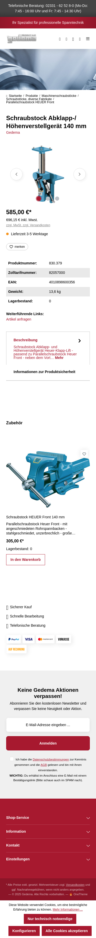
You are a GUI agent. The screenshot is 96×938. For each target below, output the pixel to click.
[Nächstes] (79, 174)
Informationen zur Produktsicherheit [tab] (44, 372)
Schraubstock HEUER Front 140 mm (35, 517)
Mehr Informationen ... (68, 909)
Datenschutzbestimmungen (51, 759)
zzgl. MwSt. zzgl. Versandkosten (28, 225)
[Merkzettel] (66, 39)
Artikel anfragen (18, 319)
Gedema (13, 132)
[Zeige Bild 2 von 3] (48, 199)
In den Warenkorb (25, 560)
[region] (48, 174)
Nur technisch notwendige (50, 919)
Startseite (14, 96)
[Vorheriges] (16, 174)
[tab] (48, 348)
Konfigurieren (24, 931)
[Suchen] (60, 39)
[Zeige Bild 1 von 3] (39, 199)
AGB (43, 764)
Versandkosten (75, 884)
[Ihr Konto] (73, 39)
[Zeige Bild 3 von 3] (57, 199)
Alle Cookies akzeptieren (67, 931)
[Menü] (86, 39)
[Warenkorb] (80, 39)
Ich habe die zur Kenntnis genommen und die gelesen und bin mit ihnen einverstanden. (50, 765)
